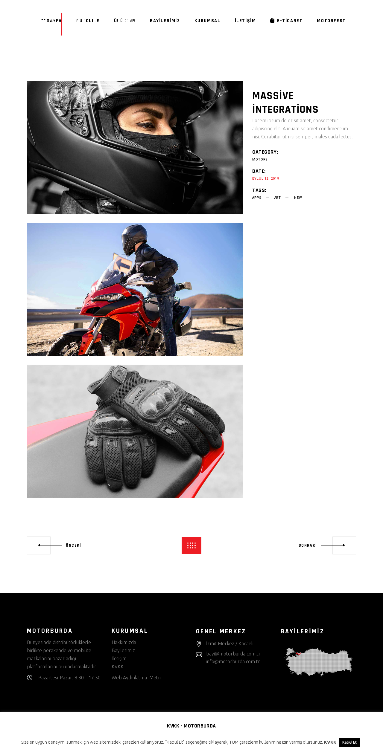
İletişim (119, 658)
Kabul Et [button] (349, 742)
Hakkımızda (124, 642)
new (298, 197)
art (277, 197)
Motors (260, 159)
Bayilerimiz (123, 650)
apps (256, 197)
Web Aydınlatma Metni (137, 677)
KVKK (118, 666)
